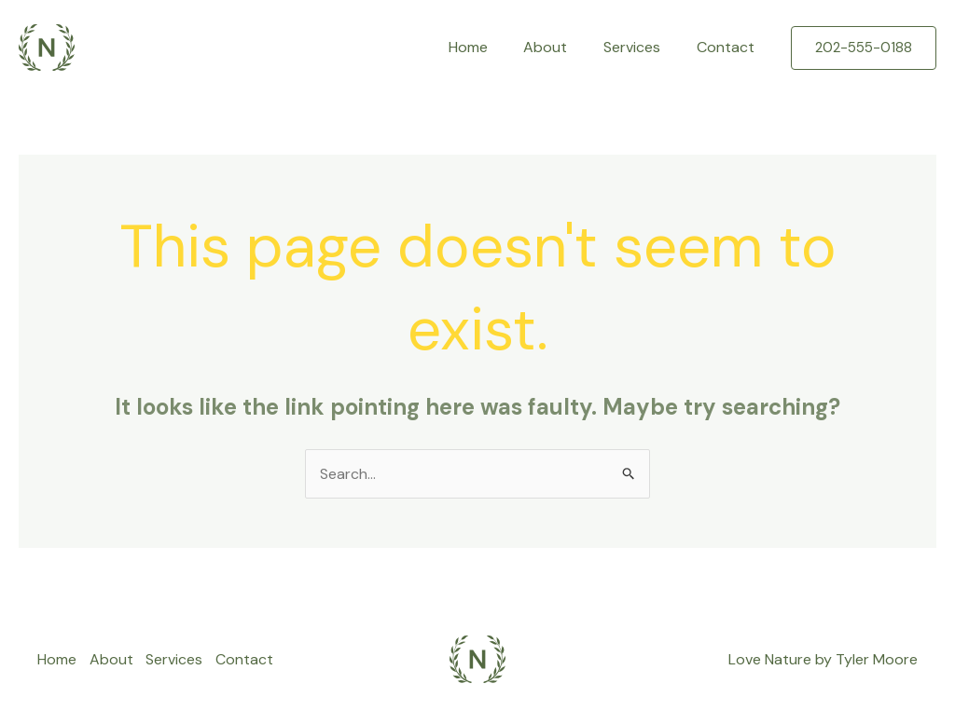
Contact (728, 47)
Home (489, 47)
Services (641, 47)
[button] (863, 48)
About (561, 47)
